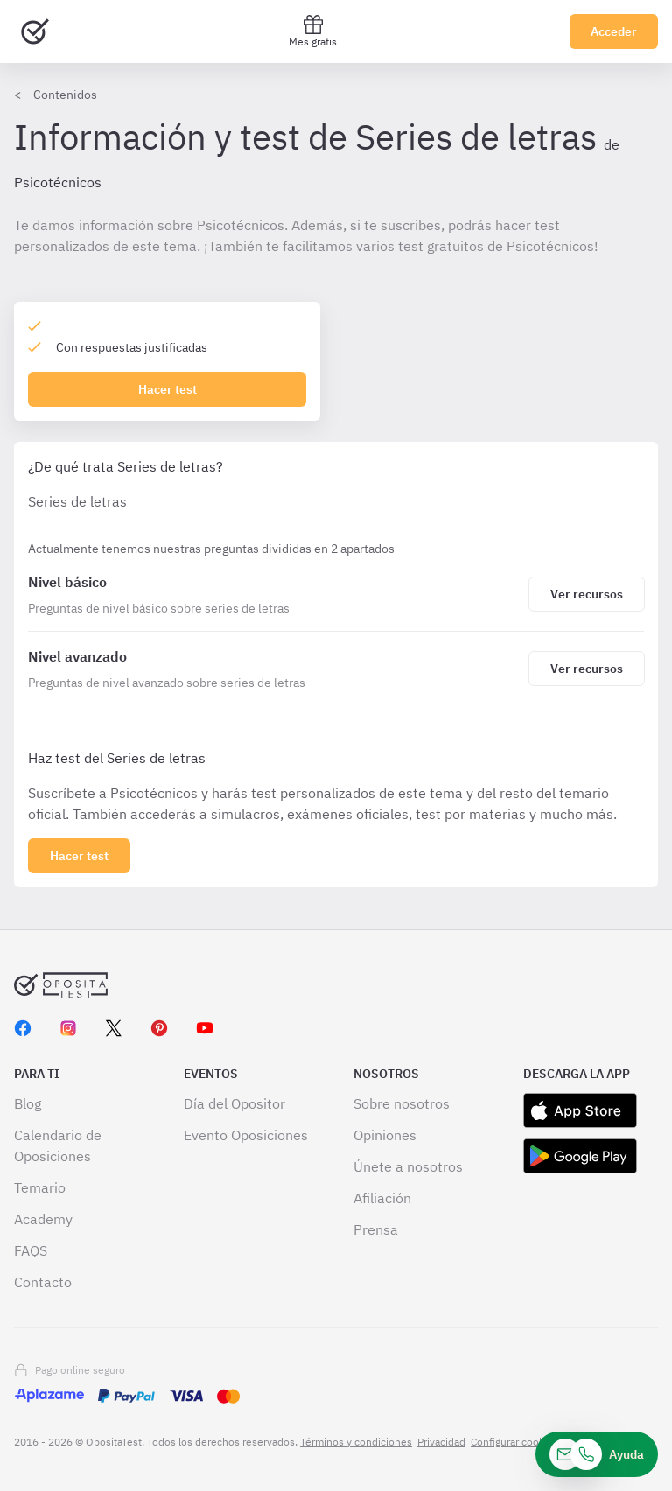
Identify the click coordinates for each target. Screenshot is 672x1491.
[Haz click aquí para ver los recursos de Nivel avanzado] (586, 668)
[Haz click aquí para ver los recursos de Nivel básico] (586, 594)
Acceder (614, 31)
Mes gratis (313, 31)
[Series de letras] (275, 594)
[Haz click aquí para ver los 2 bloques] (79, 855)
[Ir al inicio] (35, 31)
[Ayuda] (597, 1454)
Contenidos (65, 94)
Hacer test (167, 389)
